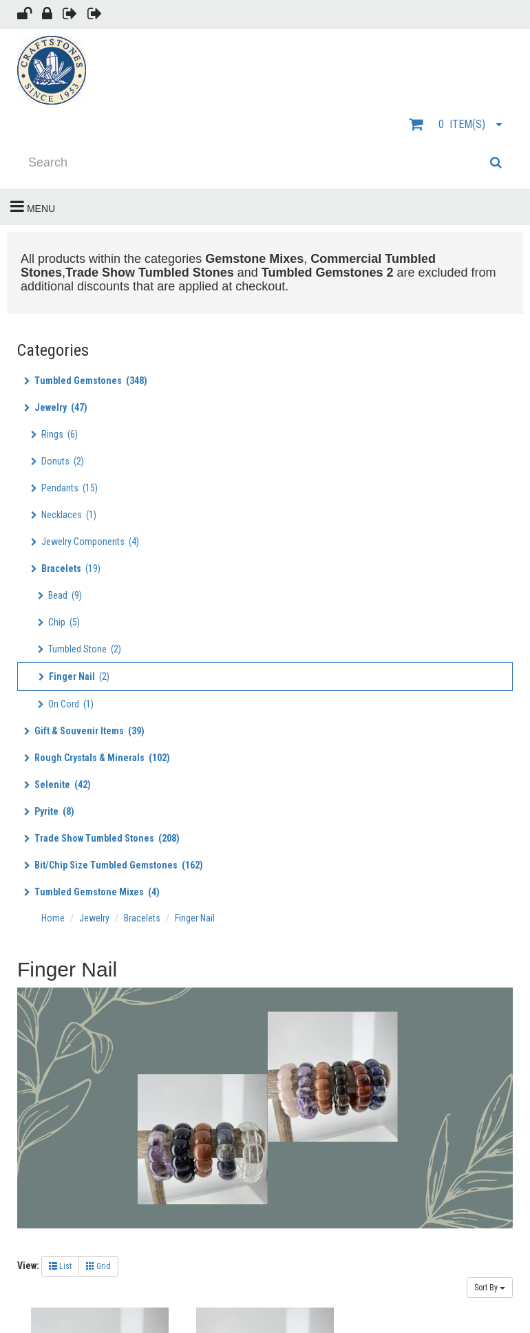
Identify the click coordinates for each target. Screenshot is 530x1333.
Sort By (489, 1287)
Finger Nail (195, 918)
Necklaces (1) (63, 514)
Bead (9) (60, 595)
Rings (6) (54, 434)
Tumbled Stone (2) (79, 648)
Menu (32, 207)
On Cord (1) (66, 704)
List (60, 1266)
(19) (65, 568)
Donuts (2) (57, 461)
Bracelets (142, 918)
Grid (98, 1266)
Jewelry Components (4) (85, 541)
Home (54, 918)
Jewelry (94, 918)
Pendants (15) (64, 487)
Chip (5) (59, 622)
